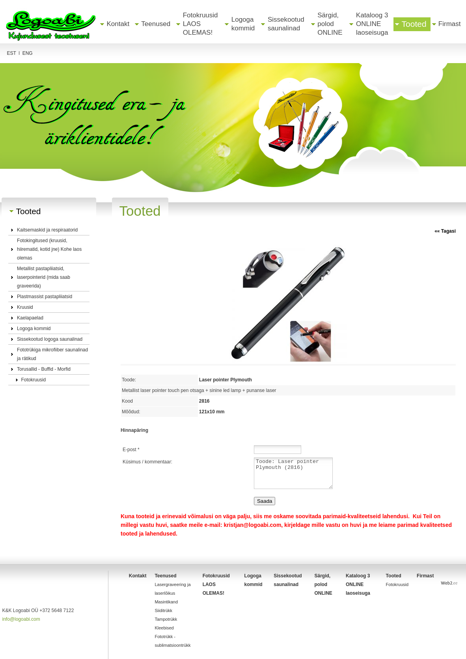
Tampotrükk (166, 619)
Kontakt (118, 24)
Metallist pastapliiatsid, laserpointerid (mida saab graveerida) (43, 277)
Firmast (449, 24)
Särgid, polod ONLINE (329, 23)
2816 (205, 401)
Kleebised (164, 627)
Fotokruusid (33, 380)
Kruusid (25, 307)
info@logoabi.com (21, 619)
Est (11, 53)
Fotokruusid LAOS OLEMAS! (200, 23)
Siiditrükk (163, 610)
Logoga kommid (33, 328)
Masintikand (166, 601)
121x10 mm (213, 411)
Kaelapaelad (30, 318)
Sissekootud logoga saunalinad (49, 339)
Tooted (414, 23)
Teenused (155, 24)
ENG (27, 53)
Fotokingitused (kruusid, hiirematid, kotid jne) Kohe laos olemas (49, 249)
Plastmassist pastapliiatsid (44, 296)
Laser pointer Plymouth (227, 380)
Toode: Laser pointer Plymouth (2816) (293, 473)
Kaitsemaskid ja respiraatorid (47, 230)
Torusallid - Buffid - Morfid (44, 369)
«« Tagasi (445, 231)
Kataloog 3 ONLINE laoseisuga (372, 23)
